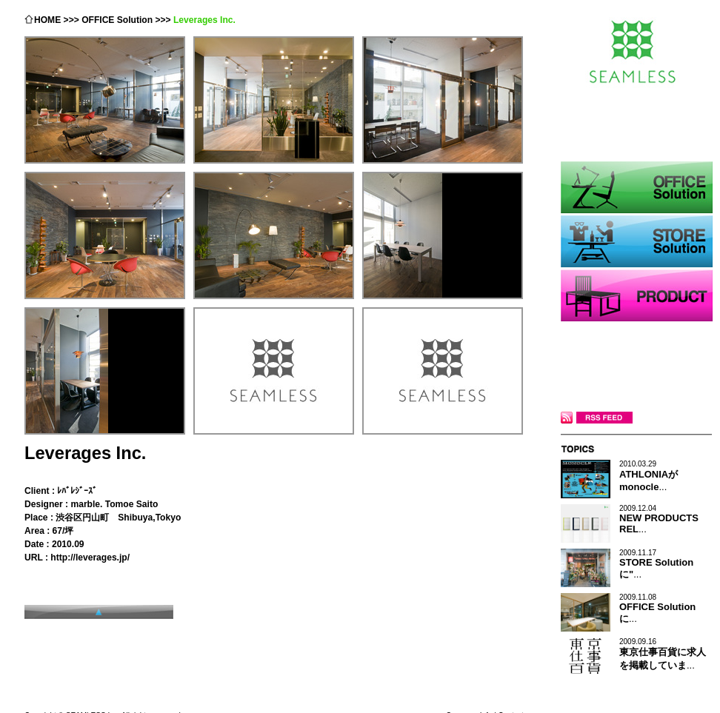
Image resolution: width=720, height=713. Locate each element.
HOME (47, 20)
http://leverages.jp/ (90, 557)
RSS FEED (597, 418)
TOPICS (636, 448)
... (648, 476)
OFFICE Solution (117, 20)
